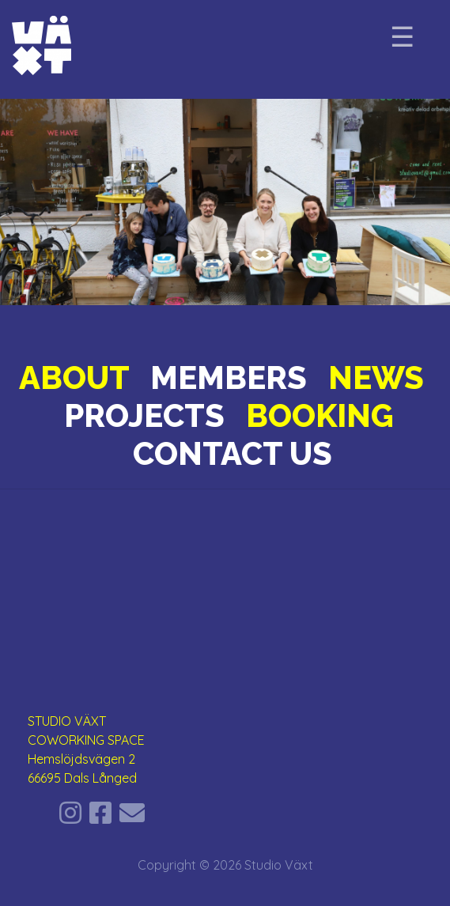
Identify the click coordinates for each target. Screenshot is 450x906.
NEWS (376, 377)
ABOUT (74, 377)
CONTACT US (232, 453)
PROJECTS (144, 415)
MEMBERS (228, 377)
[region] (225, 202)
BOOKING (320, 415)
